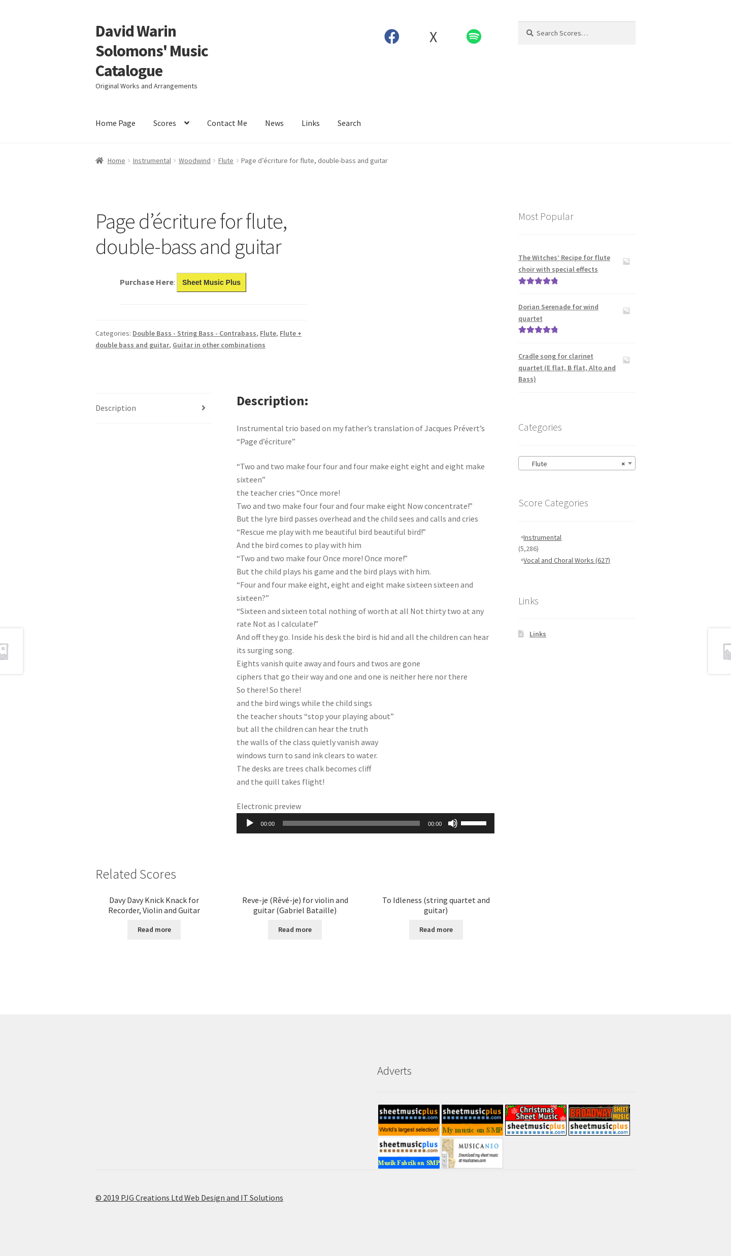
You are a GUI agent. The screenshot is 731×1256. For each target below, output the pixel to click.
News (274, 123)
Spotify (474, 36)
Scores (164, 123)
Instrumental (152, 160)
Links (311, 123)
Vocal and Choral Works (566, 560)
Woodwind (195, 160)
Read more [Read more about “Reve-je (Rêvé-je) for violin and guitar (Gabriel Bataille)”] (295, 929)
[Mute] (453, 823)
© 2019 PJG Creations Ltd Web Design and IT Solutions (189, 1198)
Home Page (115, 123)
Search (349, 123)
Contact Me (227, 123)
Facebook (392, 36)
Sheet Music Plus (211, 282)
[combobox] (577, 463)
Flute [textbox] (574, 464)
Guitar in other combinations (219, 344)
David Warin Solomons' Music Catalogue (151, 51)
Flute (226, 160)
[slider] (351, 823)
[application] (366, 823)
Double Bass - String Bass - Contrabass (194, 333)
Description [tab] (115, 408)
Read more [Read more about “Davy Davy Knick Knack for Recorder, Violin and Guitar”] (154, 929)
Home (116, 160)
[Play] (250, 823)
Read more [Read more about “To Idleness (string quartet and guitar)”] (436, 929)
